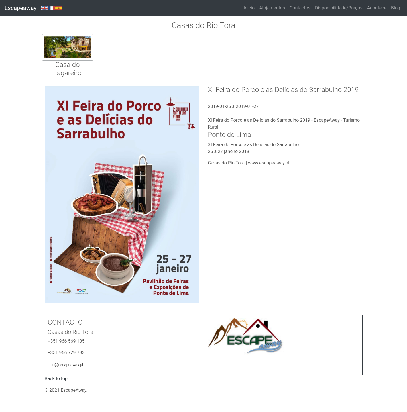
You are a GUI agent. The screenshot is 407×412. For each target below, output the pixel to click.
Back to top (56, 378)
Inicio (249, 8)
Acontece (376, 8)
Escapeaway (20, 8)
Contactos (300, 8)
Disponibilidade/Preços (339, 8)
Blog (395, 8)
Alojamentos (272, 8)
